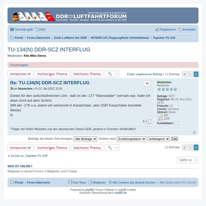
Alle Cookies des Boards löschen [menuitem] (134, 182)
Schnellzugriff (24, 29)
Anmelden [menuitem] (189, 29)
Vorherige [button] (184, 74)
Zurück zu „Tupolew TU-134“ (29, 155)
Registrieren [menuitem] (168, 29)
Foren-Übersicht (38, 182)
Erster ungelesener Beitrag (144, 73)
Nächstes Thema (87, 73)
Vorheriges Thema (52, 73)
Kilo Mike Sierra (35, 55)
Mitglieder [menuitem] (99, 182)
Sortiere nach (122, 138)
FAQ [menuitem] (42, 29)
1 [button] (190, 74)
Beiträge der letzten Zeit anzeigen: (62, 138)
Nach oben (194, 132)
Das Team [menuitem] (79, 182)
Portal (19, 37)
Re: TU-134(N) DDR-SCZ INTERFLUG (50, 82)
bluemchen (164, 82)
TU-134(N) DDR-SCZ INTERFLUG (49, 49)
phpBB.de (121, 192)
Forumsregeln (19, 65)
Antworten (18, 73)
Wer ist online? (20, 166)
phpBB (89, 189)
